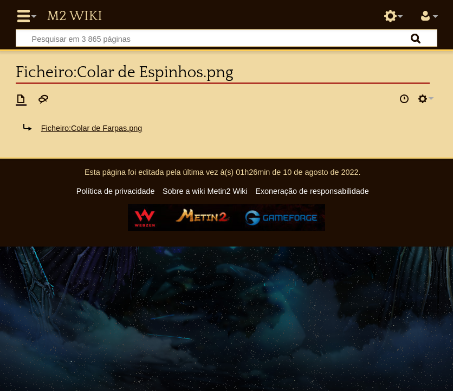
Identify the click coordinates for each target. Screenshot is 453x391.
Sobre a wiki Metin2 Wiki (205, 191)
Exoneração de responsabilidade (312, 191)
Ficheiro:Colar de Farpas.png (91, 128)
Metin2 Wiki (74, 16)
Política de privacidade (115, 191)
